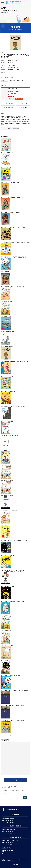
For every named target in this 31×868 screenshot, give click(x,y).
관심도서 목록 (23, 103)
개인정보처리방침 (6, 848)
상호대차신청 (19, 99)
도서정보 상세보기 (10, 128)
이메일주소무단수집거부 (8, 851)
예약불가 (11, 99)
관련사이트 (15, 865)
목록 (15, 780)
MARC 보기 (24, 107)
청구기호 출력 (9, 107)
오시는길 (4, 853)
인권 (22, 80)
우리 (11, 80)
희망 (14, 80)
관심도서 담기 (9, 103)
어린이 (18, 80)
